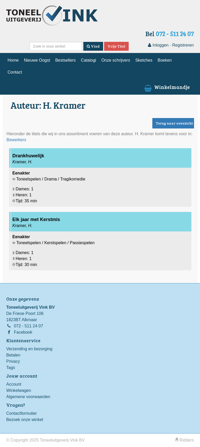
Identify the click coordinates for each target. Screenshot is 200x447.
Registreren (183, 45)
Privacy (13, 361)
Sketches (143, 60)
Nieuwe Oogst (37, 60)
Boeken (165, 60)
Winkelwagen (18, 390)
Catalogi (88, 60)
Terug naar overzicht (174, 123)
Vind (93, 46)
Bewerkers (16, 140)
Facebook (23, 332)
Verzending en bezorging (29, 349)
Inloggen (158, 45)
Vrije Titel (116, 46)
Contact (15, 72)
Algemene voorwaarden (28, 396)
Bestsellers (65, 60)
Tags (10, 367)
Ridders (185, 440)
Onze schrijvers (115, 60)
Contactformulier (21, 413)
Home (13, 60)
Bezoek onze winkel (24, 419)
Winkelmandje (166, 86)
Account (13, 384)
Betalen (13, 355)
